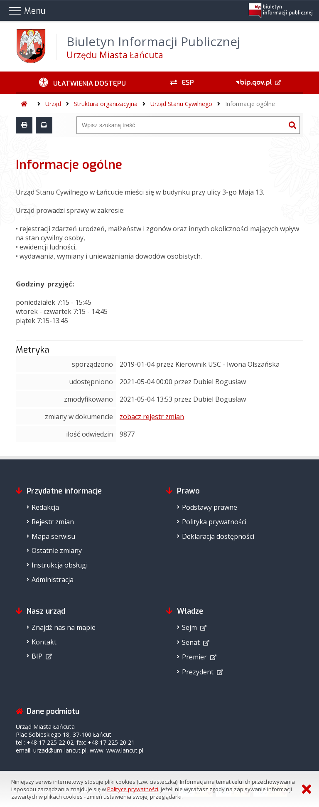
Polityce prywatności (132, 789)
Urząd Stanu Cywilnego (181, 104)
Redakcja (45, 507)
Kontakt (44, 642)
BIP (37, 656)
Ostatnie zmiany (57, 550)
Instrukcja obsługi (60, 565)
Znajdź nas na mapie (64, 627)
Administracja (53, 579)
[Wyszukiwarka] (181, 125)
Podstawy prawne (209, 507)
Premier (194, 656)
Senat (191, 642)
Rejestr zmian (53, 521)
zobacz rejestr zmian (152, 416)
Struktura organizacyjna (105, 104)
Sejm (189, 627)
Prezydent (197, 671)
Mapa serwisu (53, 536)
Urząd (53, 104)
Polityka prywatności (214, 521)
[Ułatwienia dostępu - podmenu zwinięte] (82, 83)
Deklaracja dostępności (218, 536)
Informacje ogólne (250, 104)
